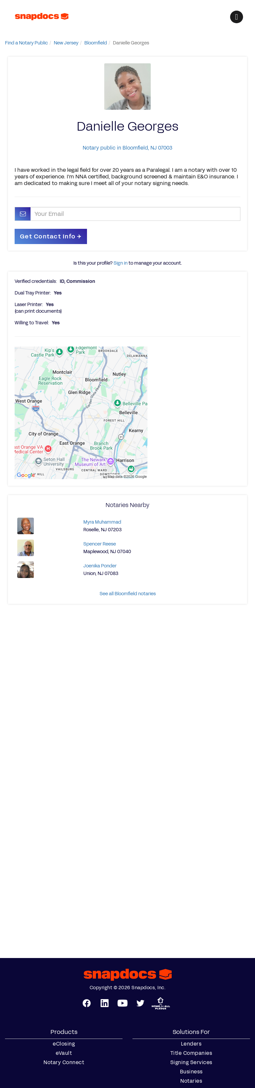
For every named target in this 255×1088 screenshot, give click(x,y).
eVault (64, 1053)
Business (191, 1072)
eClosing (64, 1044)
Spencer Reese (99, 544)
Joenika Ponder (100, 566)
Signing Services (191, 1062)
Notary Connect (63, 1062)
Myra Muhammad (102, 522)
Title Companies (191, 1053)
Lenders (191, 1044)
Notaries (191, 1081)
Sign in (121, 263)
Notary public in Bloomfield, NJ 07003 (127, 147)
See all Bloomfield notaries (128, 594)
